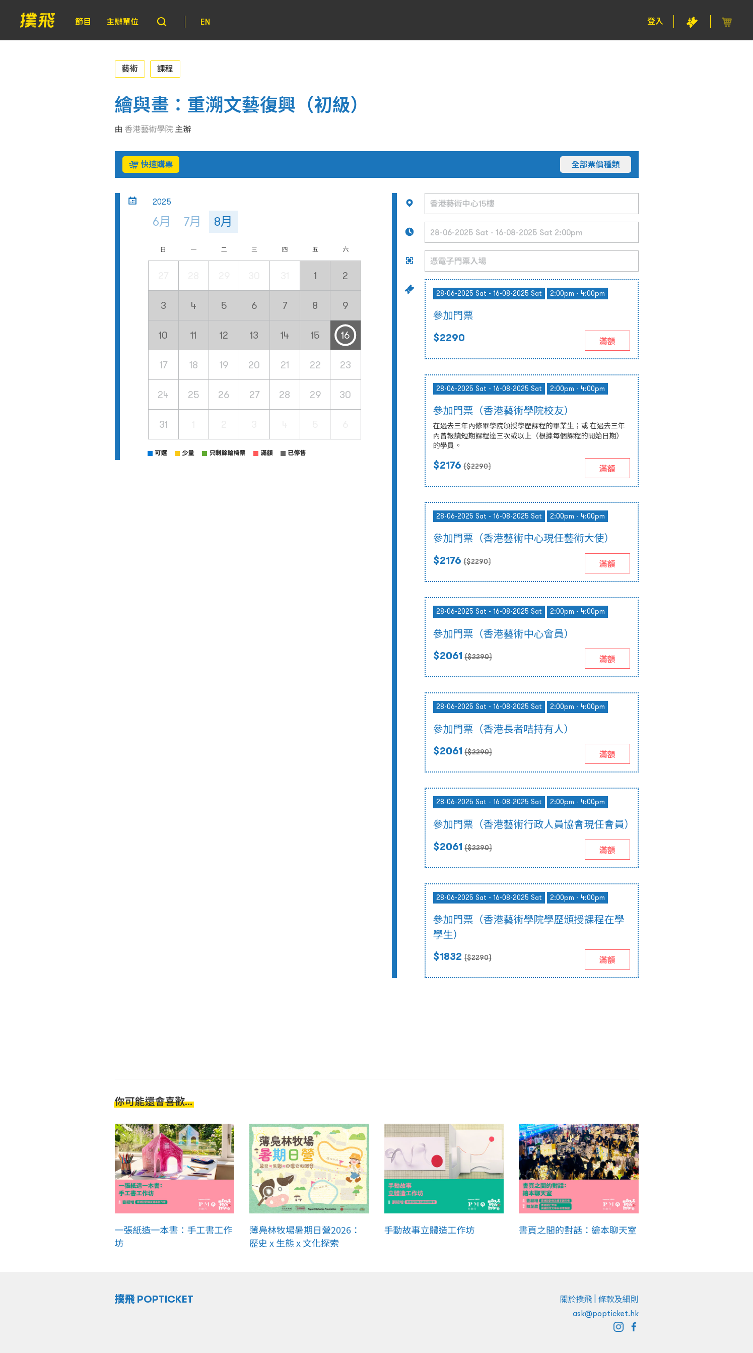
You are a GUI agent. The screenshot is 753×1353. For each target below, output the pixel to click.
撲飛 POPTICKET (154, 1299)
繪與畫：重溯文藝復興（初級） (242, 105)
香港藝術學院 (149, 129)
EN (205, 22)
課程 (165, 68)
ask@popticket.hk (606, 1313)
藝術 (130, 68)
